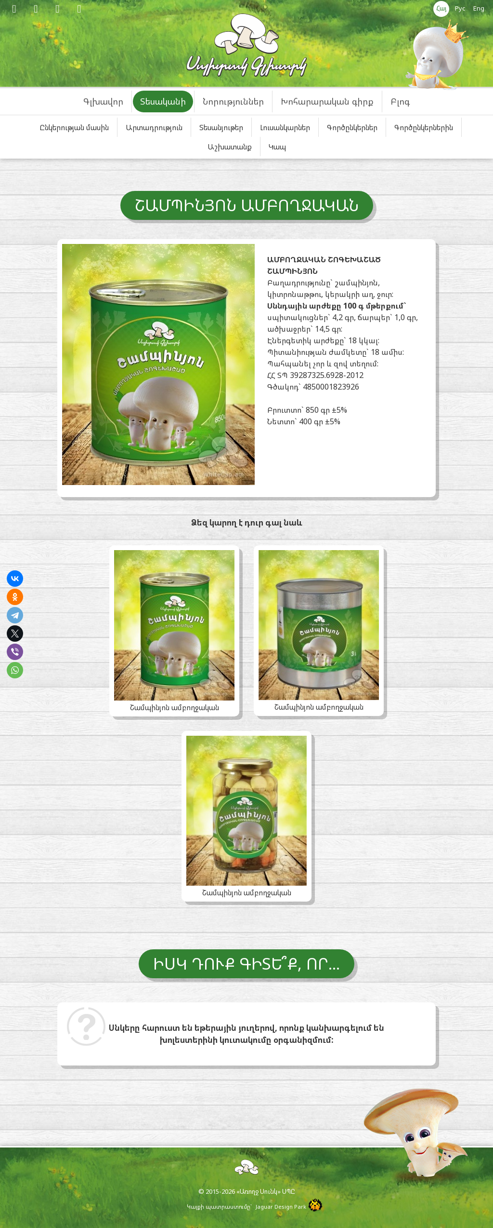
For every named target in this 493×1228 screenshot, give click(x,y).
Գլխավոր (103, 101)
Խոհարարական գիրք (327, 101)
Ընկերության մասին (74, 127)
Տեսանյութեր (221, 127)
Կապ (277, 146)
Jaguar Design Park (281, 1206)
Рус (460, 8)
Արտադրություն (154, 127)
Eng (478, 8)
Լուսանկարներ (285, 127)
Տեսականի (163, 101)
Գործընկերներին (423, 127)
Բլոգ (400, 101)
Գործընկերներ (352, 127)
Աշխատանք (230, 146)
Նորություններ (233, 101)
